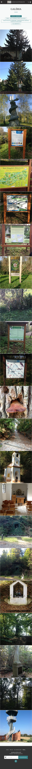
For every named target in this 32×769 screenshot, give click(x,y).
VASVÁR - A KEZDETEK (15, 16)
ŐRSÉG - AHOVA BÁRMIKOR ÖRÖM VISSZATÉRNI (16, 18)
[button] (1, 2)
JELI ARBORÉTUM (16, 23)
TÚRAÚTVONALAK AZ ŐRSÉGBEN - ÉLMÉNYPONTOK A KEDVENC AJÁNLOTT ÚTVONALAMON (16, 21)
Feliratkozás (23, 757)
